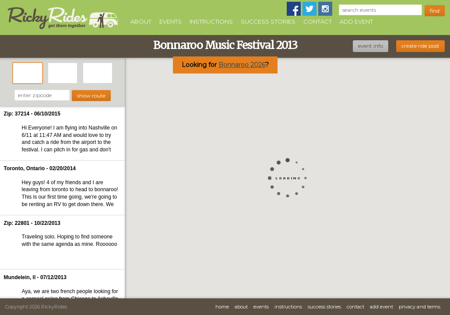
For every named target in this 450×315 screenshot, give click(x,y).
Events (170, 21)
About (140, 21)
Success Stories (268, 21)
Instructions (211, 21)
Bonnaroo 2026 (241, 65)
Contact (317, 21)
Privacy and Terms (419, 307)
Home (222, 307)
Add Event (356, 21)
